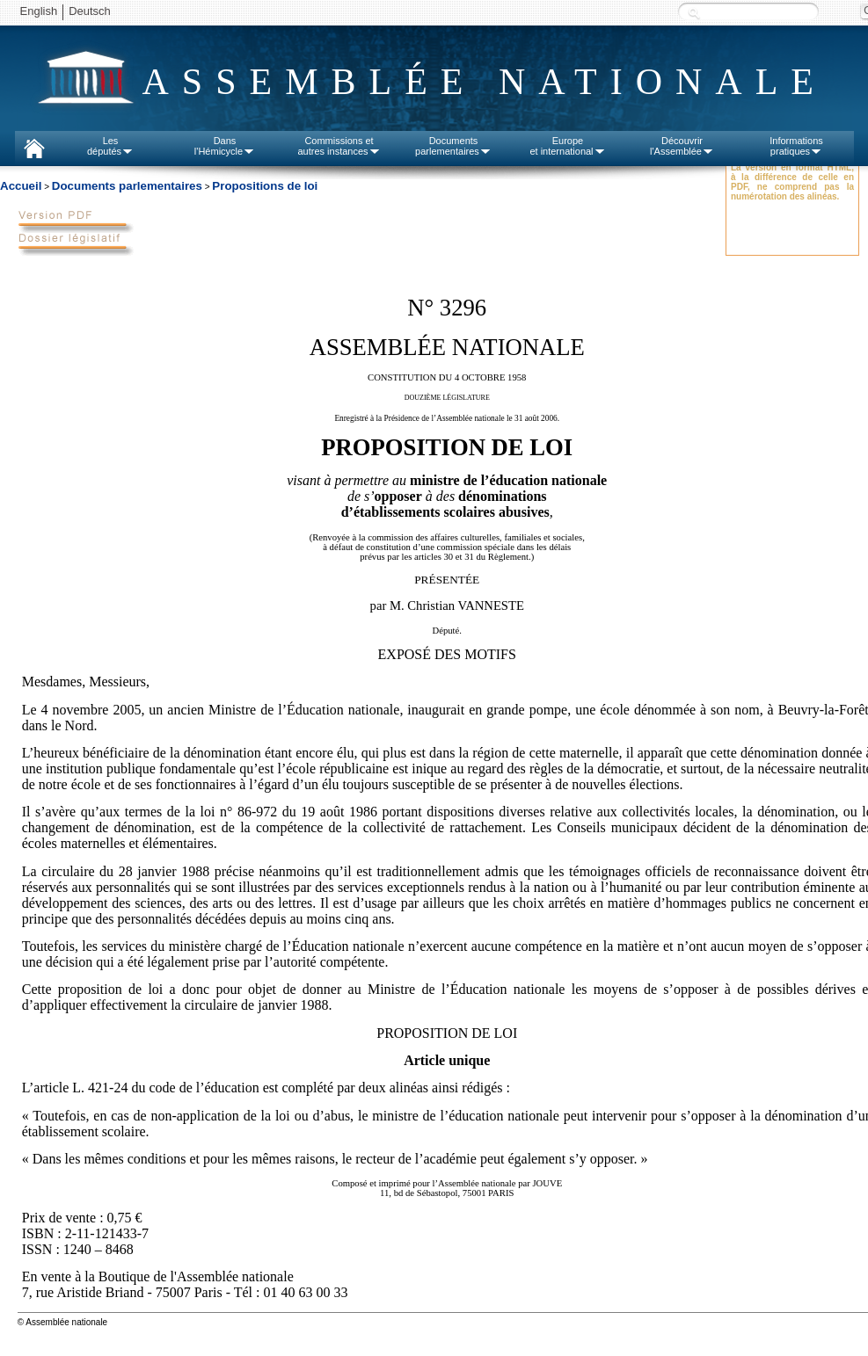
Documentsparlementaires (453, 145)
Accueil (20, 185)
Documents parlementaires (127, 185)
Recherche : (694, 12)
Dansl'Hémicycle (224, 145)
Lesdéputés (110, 145)
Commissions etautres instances (338, 145)
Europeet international (567, 145)
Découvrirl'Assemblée (682, 145)
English (39, 11)
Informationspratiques (796, 145)
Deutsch (90, 11)
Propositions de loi (264, 185)
